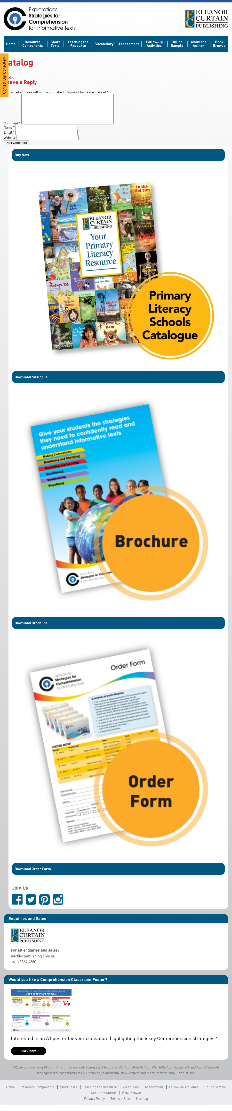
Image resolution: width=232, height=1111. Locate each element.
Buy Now (22, 160)
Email (9, 138)
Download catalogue (31, 383)
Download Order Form (33, 874)
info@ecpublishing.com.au (33, 961)
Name (9, 133)
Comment (12, 129)
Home (11, 44)
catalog (9, 77)
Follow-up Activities (154, 44)
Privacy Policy (94, 1104)
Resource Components (32, 44)
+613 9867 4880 (23, 967)
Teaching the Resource (78, 44)
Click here (29, 1057)
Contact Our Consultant (4, 75)
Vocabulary (104, 44)
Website (10, 143)
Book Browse (219, 44)
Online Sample (177, 44)
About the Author (199, 44)
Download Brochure (31, 628)
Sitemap (142, 1104)
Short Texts (55, 44)
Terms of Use (120, 1104)
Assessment (128, 44)
